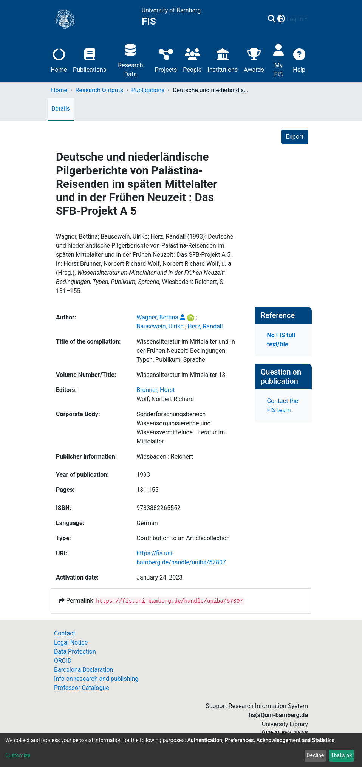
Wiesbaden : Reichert (164, 456)
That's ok (341, 755)
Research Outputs (99, 90)
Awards (254, 59)
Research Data (130, 59)
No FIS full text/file (281, 340)
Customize (17, 755)
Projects (166, 59)
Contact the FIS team (282, 405)
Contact (64, 633)
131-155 (147, 489)
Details (60, 108)
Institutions (222, 59)
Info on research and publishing (96, 678)
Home (59, 59)
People (192, 59)
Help (299, 59)
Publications (89, 59)
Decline (315, 755)
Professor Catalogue (81, 687)
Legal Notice (71, 642)
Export (294, 136)
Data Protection (75, 651)
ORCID (62, 660)
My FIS (278, 59)
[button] (281, 19)
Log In (294, 19)
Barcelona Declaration (83, 669)
